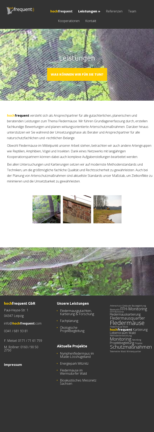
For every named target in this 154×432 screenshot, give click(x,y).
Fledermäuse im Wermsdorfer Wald (73, 391)
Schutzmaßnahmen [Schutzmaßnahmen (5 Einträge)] (131, 365)
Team (132, 11)
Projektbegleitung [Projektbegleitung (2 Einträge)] (122, 362)
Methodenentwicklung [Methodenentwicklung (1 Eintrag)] (121, 354)
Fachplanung (69, 340)
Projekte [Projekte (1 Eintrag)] (138, 362)
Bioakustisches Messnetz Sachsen (78, 401)
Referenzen (114, 11)
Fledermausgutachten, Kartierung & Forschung (77, 331)
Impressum (13, 383)
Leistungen (89, 11)
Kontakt (90, 21)
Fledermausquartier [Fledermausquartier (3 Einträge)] (127, 337)
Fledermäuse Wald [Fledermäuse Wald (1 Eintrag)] (119, 345)
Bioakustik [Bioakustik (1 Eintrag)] (115, 328)
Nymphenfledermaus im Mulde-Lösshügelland (77, 374)
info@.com (23, 342)
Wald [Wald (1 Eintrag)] (123, 370)
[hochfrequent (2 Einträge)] (121, 348)
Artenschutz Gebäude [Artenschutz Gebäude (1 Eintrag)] (120, 324)
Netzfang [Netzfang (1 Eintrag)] (136, 358)
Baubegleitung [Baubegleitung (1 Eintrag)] (139, 324)
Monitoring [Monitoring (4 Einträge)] (120, 358)
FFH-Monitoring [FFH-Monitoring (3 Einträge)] (133, 328)
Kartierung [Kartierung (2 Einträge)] (140, 348)
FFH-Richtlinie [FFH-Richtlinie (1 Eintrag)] (117, 330)
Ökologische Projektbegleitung (72, 348)
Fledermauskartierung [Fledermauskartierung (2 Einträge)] (125, 333)
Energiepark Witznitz (74, 382)
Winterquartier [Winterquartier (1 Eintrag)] (134, 370)
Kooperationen (69, 21)
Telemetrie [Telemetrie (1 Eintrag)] (115, 370)
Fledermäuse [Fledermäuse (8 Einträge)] (127, 342)
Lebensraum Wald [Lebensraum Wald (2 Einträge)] (123, 352)
